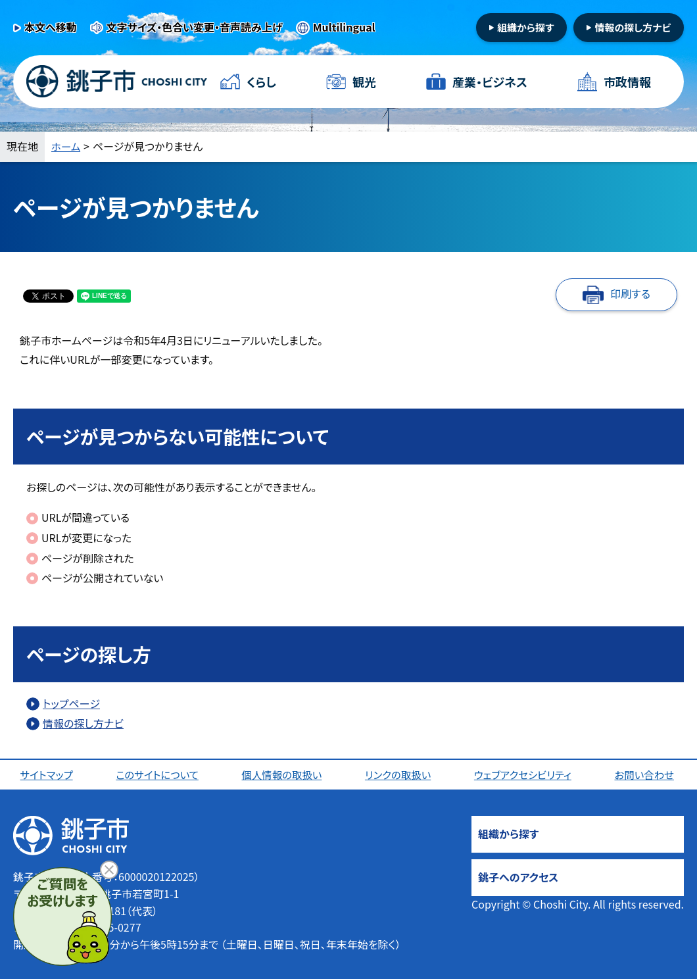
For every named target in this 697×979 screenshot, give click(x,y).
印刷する (630, 293)
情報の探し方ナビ (632, 27)
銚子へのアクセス (518, 877)
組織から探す (525, 27)
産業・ (489, 81)
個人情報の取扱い (283, 774)
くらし (261, 81)
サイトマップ (47, 774)
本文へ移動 (50, 27)
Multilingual (344, 27)
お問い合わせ (646, 774)
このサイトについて (158, 774)
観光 (364, 81)
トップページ (71, 703)
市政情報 (627, 81)
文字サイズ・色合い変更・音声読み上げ (195, 27)
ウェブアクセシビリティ (524, 774)
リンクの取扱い (399, 774)
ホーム (66, 146)
